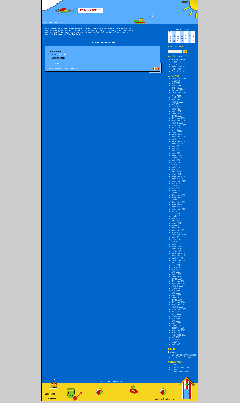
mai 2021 (176, 109)
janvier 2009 (177, 300)
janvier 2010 (177, 279)
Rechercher (176, 46)
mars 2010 (176, 274)
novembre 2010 (179, 256)
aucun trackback (71, 69)
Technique (176, 62)
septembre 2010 (179, 260)
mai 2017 (176, 139)
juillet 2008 (176, 314)
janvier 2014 (177, 193)
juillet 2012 (176, 214)
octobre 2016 (177, 144)
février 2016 (177, 155)
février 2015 (177, 174)
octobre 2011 (177, 232)
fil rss (174, 365)
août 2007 (176, 337)
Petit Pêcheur (91, 10)
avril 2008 (176, 321)
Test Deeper (54, 51)
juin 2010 (176, 267)
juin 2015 (176, 165)
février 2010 (177, 276)
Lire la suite (56, 63)
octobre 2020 (177, 123)
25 (178, 40)
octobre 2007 (177, 332)
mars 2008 (176, 323)
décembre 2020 (179, 118)
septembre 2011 (179, 235)
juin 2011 (176, 242)
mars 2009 (176, 295)
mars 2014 (176, 190)
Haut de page (113, 381)
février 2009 (177, 297)
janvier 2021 (177, 116)
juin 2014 (176, 186)
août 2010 (176, 263)
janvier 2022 (177, 97)
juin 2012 (176, 216)
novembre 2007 (179, 330)
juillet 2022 (176, 95)
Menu (63, 22)
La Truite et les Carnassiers (184, 355)
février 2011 (177, 249)
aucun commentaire (55, 69)
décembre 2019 (179, 134)
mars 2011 (176, 246)
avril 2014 (176, 188)
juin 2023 (176, 81)
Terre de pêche (178, 71)
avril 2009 (176, 293)
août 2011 (176, 237)
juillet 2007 (176, 339)
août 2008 (176, 311)
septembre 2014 (179, 181)
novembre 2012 (179, 204)
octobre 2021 (177, 102)
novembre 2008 (179, 304)
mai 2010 (176, 270)
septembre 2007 (179, 335)
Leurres (175, 64)
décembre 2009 (179, 281)
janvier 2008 (177, 325)
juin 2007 (176, 342)
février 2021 (177, 113)
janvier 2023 (177, 90)
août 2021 (176, 104)
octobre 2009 (177, 286)
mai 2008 (176, 318)
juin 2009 (176, 288)
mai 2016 (176, 148)
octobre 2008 (177, 307)
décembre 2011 (179, 228)
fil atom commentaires (181, 372)
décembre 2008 (179, 302)
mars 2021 (176, 111)
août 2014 (176, 183)
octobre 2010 (177, 258)
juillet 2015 (176, 162)
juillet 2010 (176, 265)
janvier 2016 (177, 158)
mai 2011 (176, 244)
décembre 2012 (179, 202)
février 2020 (177, 132)
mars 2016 (176, 153)
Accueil (45, 22)
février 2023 (177, 88)
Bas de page (54, 22)
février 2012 (177, 223)
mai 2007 (176, 344)
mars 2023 (176, 85)
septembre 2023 (179, 78)
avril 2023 (176, 83)
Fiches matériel (178, 69)
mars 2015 (176, 172)
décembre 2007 (179, 328)
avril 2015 (176, 169)
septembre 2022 (179, 92)
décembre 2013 (179, 195)
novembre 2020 (179, 120)
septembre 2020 (179, 125)
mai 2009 (176, 290)
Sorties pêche (64, 54)
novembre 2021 (179, 99)
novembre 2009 (179, 283)
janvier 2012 (177, 225)
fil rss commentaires (181, 367)
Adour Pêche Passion (181, 357)
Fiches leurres (178, 66)
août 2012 (176, 211)
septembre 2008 (179, 309)
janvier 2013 (177, 200)
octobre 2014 (177, 179)
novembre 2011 (179, 230)
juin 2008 (176, 316)
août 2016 (176, 146)
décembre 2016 (179, 141)
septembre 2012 (179, 209)
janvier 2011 (177, 251)
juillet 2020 (176, 130)
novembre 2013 (179, 197)
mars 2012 (176, 221)
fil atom (175, 369)
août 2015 (176, 160)
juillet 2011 (176, 239)
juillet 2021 (176, 106)
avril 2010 (176, 272)
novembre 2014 (179, 176)
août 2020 (176, 127)
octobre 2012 (177, 207)
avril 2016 (176, 151)
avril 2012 (176, 218)
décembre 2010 (179, 253)
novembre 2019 (179, 137)
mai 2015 (176, 167)
